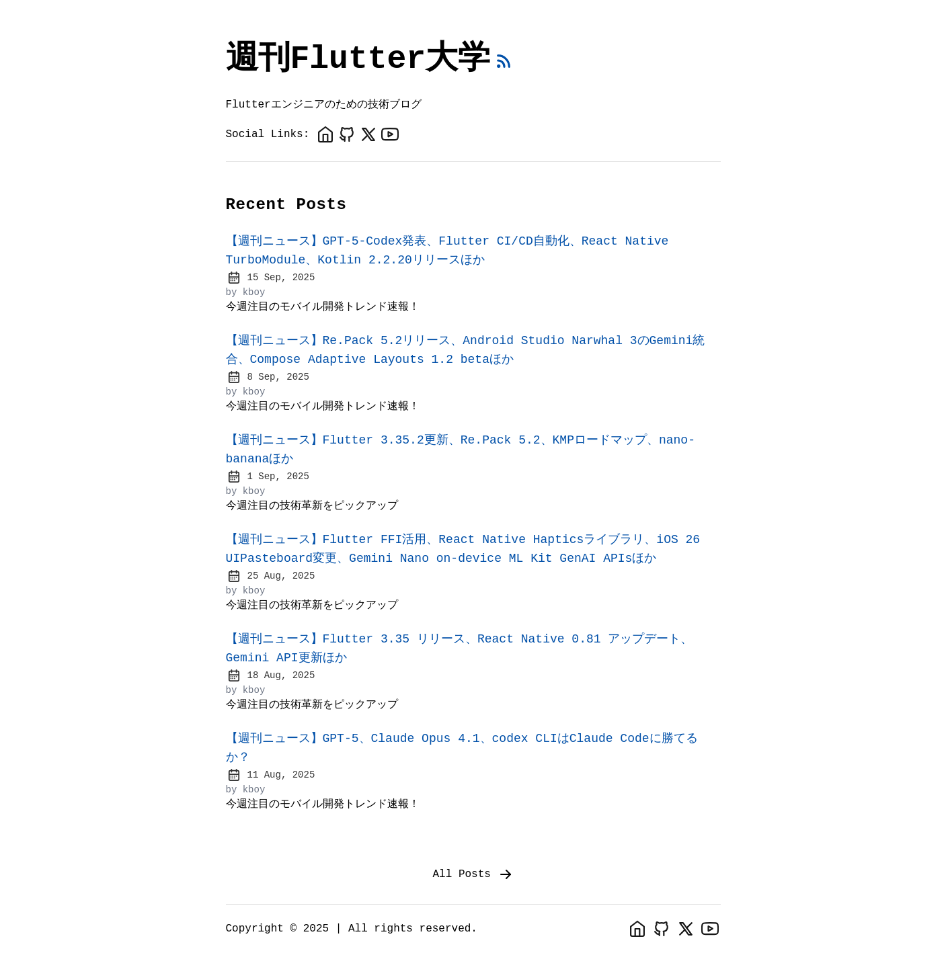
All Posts (472, 874)
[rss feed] (503, 61)
